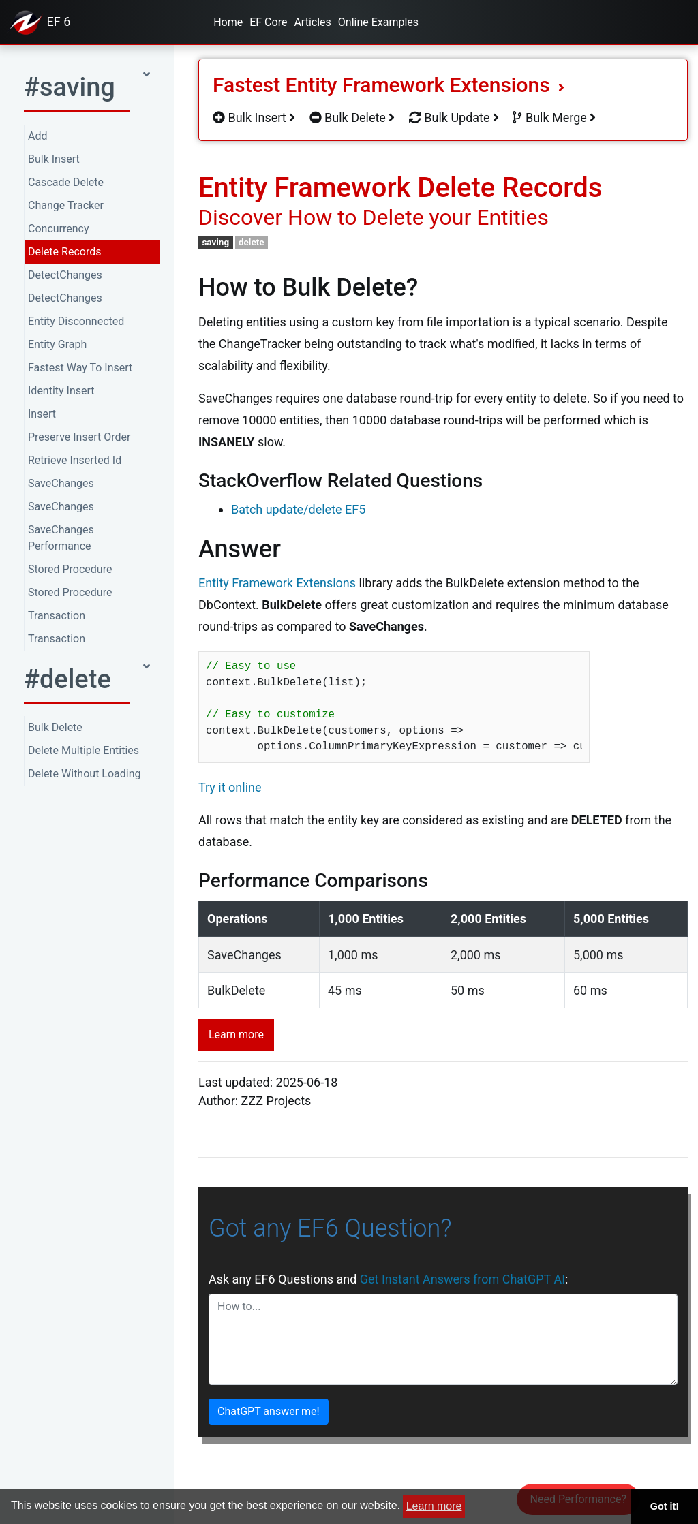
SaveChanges (61, 483)
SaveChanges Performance (61, 538)
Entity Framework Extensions (277, 583)
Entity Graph (57, 344)
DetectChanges (65, 274)
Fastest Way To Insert (80, 367)
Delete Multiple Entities (83, 750)
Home (228, 22)
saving (215, 241)
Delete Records (64, 251)
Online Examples (378, 22)
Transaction (56, 615)
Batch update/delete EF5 (298, 509)
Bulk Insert (54, 159)
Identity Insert (61, 390)
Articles (312, 22)
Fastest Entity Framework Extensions (388, 85)
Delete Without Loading (84, 773)
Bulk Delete (55, 727)
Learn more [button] (434, 1506)
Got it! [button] (664, 1506)
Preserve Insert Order (79, 437)
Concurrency (58, 228)
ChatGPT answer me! (268, 1411)
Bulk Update (454, 117)
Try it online (230, 787)
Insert (42, 413)
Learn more (236, 1034)
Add (37, 135)
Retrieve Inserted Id (74, 460)
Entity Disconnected (76, 321)
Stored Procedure (70, 569)
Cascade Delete (66, 182)
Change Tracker (66, 205)
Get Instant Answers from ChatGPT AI (462, 1279)
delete (251, 241)
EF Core (268, 22)
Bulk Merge (554, 117)
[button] (87, 92)
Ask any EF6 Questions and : (388, 1279)
